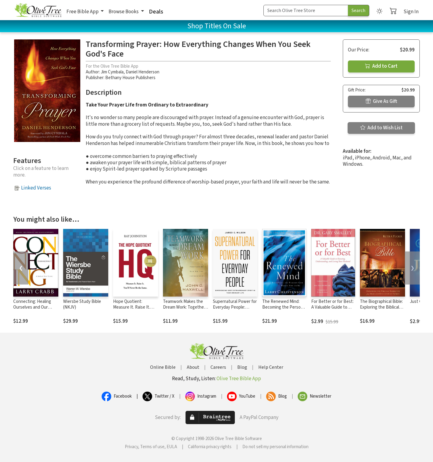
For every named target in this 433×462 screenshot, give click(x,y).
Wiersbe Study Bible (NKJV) (82, 304)
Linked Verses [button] (36, 188)
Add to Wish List (381, 127)
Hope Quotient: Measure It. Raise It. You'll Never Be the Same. (131, 310)
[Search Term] (305, 10)
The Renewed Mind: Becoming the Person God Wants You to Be (282, 307)
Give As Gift (381, 101)
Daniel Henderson (142, 72)
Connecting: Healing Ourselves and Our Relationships (32, 307)
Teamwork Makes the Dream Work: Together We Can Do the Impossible (184, 310)
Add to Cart (381, 66)
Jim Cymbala (112, 72)
